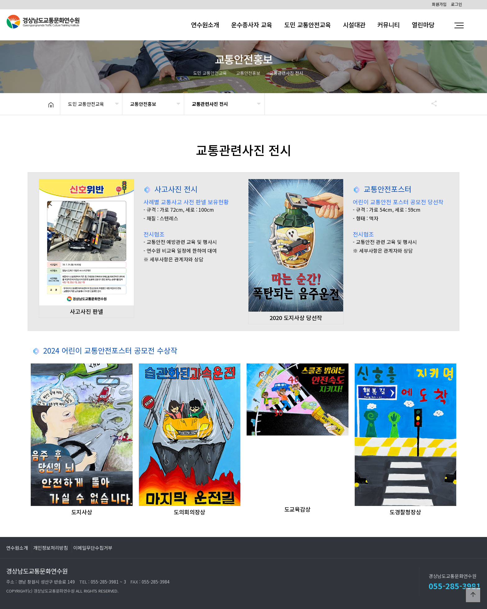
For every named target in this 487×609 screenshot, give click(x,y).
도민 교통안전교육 (307, 24)
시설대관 (354, 24)
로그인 (456, 4)
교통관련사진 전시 (210, 104)
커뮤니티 (388, 24)
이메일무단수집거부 (92, 547)
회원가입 (439, 4)
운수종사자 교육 (251, 24)
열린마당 (423, 24)
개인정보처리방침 (50, 547)
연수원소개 (205, 24)
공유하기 (431, 103)
